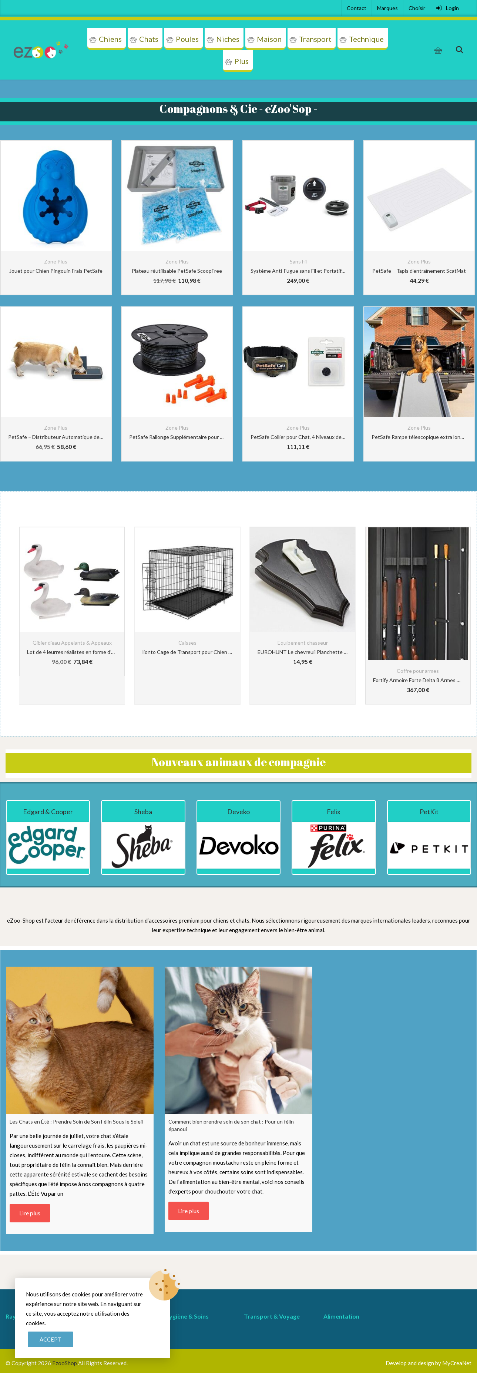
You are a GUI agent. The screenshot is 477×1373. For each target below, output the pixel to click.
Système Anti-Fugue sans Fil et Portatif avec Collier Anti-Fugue (298, 271)
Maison (269, 38)
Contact (356, 8)
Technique (366, 38)
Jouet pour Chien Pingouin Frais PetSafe (56, 271)
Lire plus (29, 1212)
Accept (50, 1339)
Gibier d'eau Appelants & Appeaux (72, 642)
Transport (315, 38)
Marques (387, 8)
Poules (187, 38)
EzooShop (65, 1363)
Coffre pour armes (418, 671)
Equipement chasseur (303, 642)
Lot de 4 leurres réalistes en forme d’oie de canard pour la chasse (72, 652)
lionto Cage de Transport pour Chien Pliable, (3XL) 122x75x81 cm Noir (187, 652)
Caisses (187, 642)
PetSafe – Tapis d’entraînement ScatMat (419, 271)
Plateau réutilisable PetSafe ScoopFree (177, 271)
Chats (148, 38)
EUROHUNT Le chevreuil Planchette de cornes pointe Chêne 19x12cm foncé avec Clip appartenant (302, 652)
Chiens (110, 38)
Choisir (417, 8)
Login (447, 8)
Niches (227, 38)
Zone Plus (55, 261)
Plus (241, 61)
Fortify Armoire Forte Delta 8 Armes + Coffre (418, 680)
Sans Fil (298, 261)
